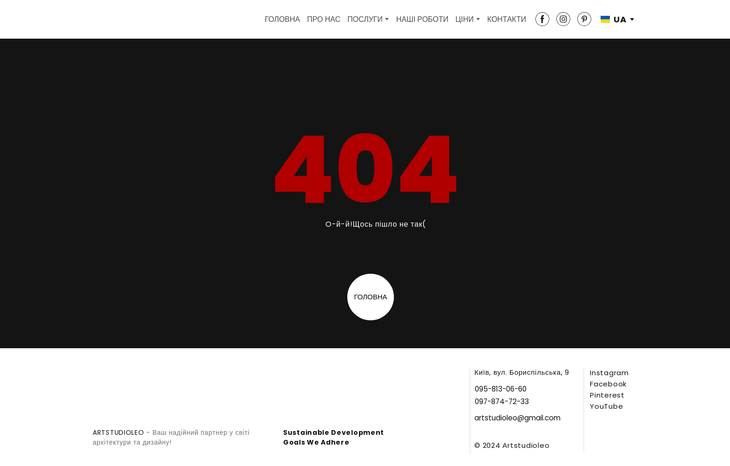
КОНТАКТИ (507, 19)
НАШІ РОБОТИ (422, 19)
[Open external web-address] (624, 438)
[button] (542, 19)
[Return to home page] (108, 19)
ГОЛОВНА (282, 19)
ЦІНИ (464, 19)
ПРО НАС (324, 19)
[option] (614, 19)
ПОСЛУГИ (365, 19)
